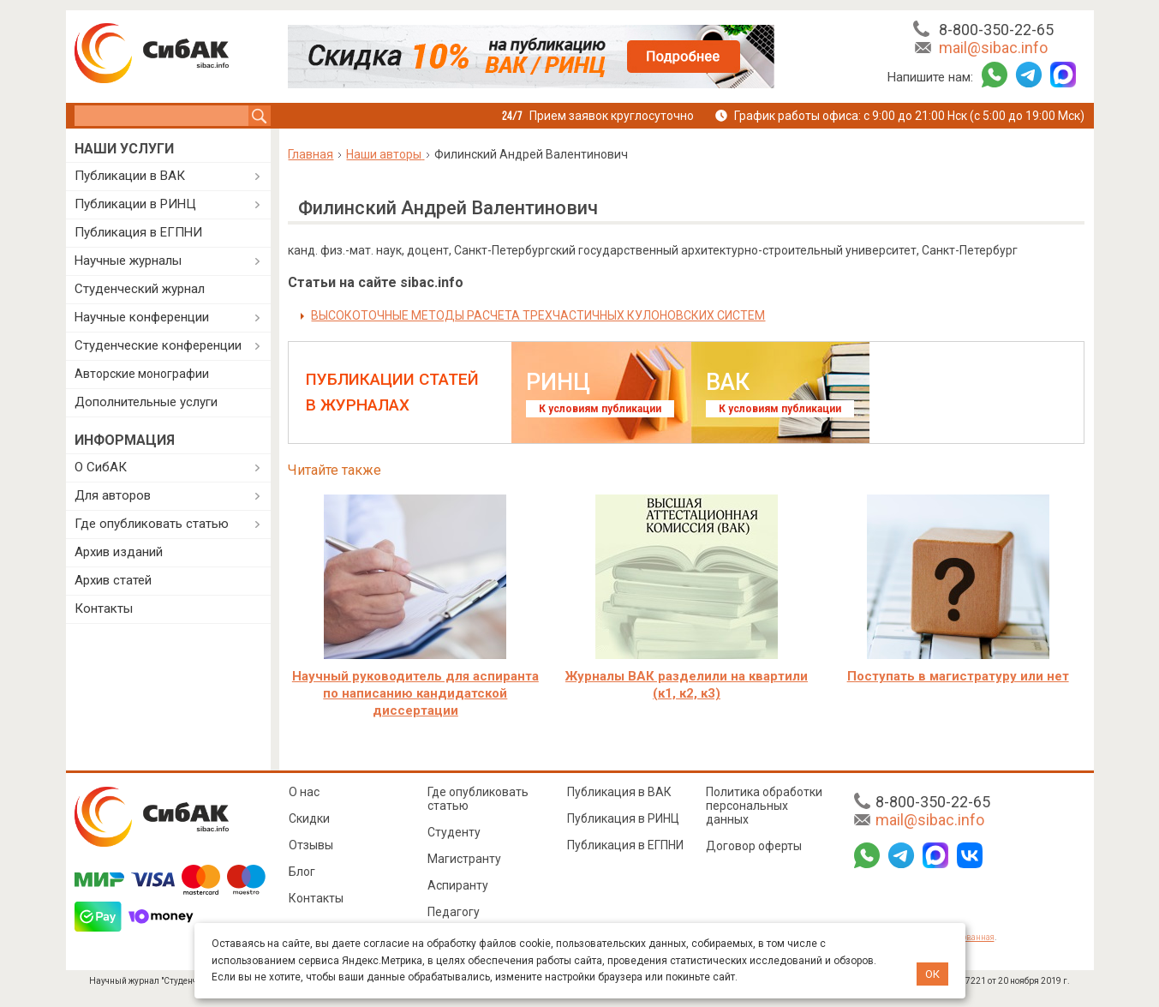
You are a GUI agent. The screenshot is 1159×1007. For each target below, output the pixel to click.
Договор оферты (754, 846)
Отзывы (311, 845)
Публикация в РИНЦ (623, 818)
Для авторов (113, 495)
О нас (304, 792)
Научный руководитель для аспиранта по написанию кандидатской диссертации (415, 693)
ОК (932, 974)
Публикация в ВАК (619, 792)
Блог (302, 871)
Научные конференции (142, 317)
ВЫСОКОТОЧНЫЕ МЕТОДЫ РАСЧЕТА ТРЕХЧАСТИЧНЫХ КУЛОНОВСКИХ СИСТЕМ (538, 315)
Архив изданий (119, 552)
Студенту (454, 832)
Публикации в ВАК (130, 175)
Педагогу (453, 912)
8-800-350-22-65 (996, 30)
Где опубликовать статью (152, 523)
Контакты (104, 608)
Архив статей (113, 580)
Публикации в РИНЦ (135, 204)
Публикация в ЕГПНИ (138, 232)
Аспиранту (457, 885)
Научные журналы (128, 260)
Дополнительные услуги (146, 402)
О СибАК (101, 467)
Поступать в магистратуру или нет (958, 676)
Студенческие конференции (158, 345)
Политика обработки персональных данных (764, 805)
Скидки (309, 818)
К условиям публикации (600, 409)
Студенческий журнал (140, 289)
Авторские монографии (142, 374)
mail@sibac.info (993, 48)
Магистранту (464, 859)
